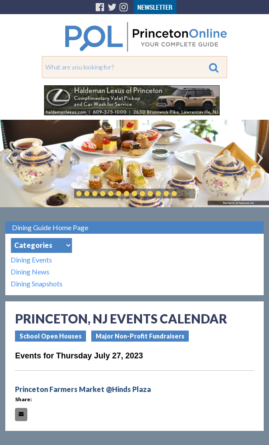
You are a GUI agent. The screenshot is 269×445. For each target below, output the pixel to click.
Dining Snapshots (37, 283)
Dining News (30, 271)
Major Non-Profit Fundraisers (140, 336)
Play (187, 194)
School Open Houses (50, 336)
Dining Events (31, 259)
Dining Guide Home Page (50, 227)
